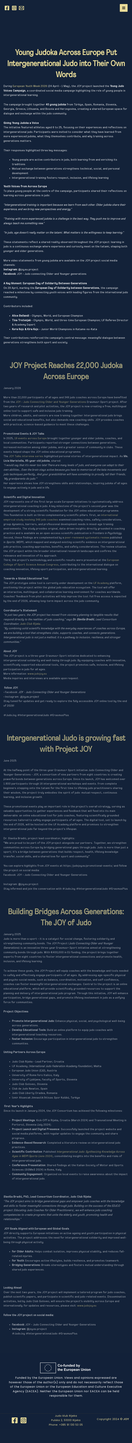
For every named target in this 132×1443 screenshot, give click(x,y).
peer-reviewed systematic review (87, 537)
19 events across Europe (30, 438)
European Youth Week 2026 (30, 86)
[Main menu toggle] (124, 8)
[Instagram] (14, 8)
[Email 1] (21, 8)
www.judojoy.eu (37, 673)
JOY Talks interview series (26, 456)
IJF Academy (101, 583)
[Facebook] (7, 8)
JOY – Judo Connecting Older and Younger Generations (51, 402)
